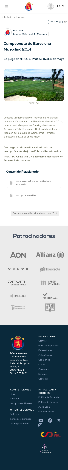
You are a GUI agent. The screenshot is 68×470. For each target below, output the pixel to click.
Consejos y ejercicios (20, 418)
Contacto (43, 378)
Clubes (41, 364)
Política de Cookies (48, 402)
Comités (42, 340)
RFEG (12, 393)
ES (58, 6)
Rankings (14, 398)
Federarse (15, 414)
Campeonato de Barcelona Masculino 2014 (34, 213)
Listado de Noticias (13, 17)
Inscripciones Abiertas (21, 403)
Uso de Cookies (46, 411)
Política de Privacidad (49, 397)
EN (63, 6)
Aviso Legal (44, 406)
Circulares (43, 369)
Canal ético (44, 359)
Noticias (42, 374)
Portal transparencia (48, 345)
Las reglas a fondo (19, 423)
